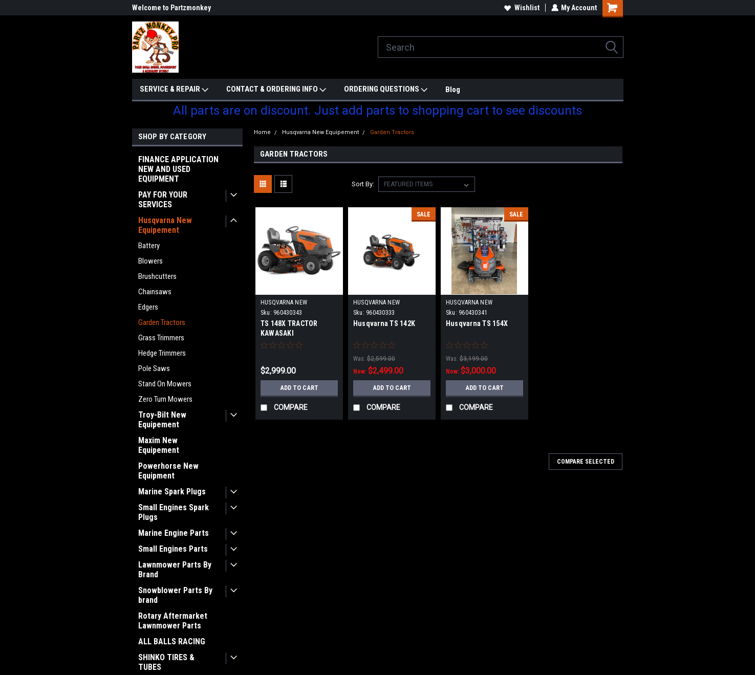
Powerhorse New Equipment (168, 471)
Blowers (150, 261)
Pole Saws (154, 368)
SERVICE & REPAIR (174, 89)
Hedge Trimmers (162, 353)
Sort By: (363, 184)
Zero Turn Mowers (165, 399)
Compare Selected (585, 461)
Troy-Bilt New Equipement (162, 419)
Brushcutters (157, 276)
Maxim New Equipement (158, 445)
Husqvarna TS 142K (384, 323)
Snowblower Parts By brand (175, 595)
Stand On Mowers (164, 383)
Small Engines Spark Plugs (173, 512)
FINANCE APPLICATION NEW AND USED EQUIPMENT (178, 169)
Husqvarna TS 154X (477, 323)
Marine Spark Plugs (172, 491)
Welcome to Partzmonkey (171, 8)
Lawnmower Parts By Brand (174, 569)
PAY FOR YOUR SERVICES (162, 199)
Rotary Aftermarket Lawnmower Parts (172, 620)
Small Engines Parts (173, 549)
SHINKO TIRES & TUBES (166, 662)
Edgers (148, 307)
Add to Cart (299, 388)
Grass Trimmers (161, 337)
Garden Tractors (161, 322)
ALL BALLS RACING (171, 641)
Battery (149, 245)
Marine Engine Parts (173, 533)
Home (262, 132)
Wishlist (521, 8)
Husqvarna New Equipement (165, 225)
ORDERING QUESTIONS (385, 89)
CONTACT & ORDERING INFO (276, 89)
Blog (452, 89)
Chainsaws (154, 291)
